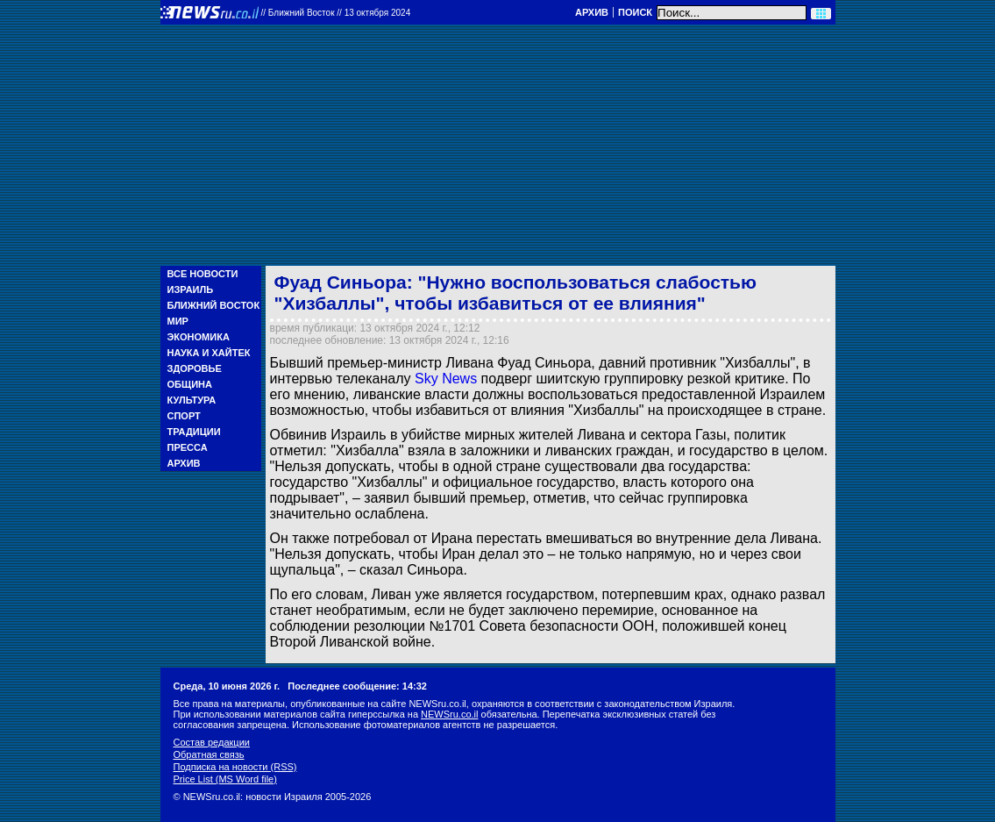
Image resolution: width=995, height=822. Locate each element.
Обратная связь (209, 754)
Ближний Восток (213, 305)
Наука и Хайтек (209, 352)
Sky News (446, 378)
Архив (591, 12)
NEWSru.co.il (449, 714)
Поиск (635, 12)
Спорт (184, 416)
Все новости (202, 273)
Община (189, 384)
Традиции (194, 431)
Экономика (198, 337)
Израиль (190, 289)
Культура (192, 400)
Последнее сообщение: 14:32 (357, 686)
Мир (177, 321)
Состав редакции (212, 742)
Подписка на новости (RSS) (235, 766)
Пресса (187, 447)
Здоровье (194, 368)
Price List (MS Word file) (225, 779)
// (336, 13)
